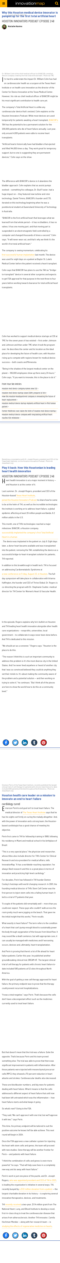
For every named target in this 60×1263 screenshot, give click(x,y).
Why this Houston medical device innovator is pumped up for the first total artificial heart (30, 14)
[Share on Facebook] (6, 742)
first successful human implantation (18, 254)
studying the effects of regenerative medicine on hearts (27, 1226)
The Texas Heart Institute (34, 812)
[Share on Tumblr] (34, 742)
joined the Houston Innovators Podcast (19, 499)
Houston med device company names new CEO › (20, 388)
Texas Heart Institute (25, 495)
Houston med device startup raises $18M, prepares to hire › (24, 393)
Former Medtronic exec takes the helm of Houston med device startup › (29, 411)
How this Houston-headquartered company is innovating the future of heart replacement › (28, 398)
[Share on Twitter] (15, 742)
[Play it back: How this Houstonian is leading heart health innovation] (30, 440)
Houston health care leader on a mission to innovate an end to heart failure (28, 797)
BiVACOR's (53, 120)
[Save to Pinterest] (43, 742)
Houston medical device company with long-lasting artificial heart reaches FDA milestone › (27, 416)
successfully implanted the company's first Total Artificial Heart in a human (27, 534)
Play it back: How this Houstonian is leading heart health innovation (28, 469)
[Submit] (56, 3)
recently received (13, 1204)
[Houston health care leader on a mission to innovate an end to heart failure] (30, 766)
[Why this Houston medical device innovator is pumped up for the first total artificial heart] (30, 52)
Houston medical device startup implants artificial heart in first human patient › (29, 405)
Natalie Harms (15, 26)
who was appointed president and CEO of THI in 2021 (32, 1180)
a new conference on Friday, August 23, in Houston (24, 573)
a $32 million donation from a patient (35, 1189)
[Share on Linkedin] (25, 742)
